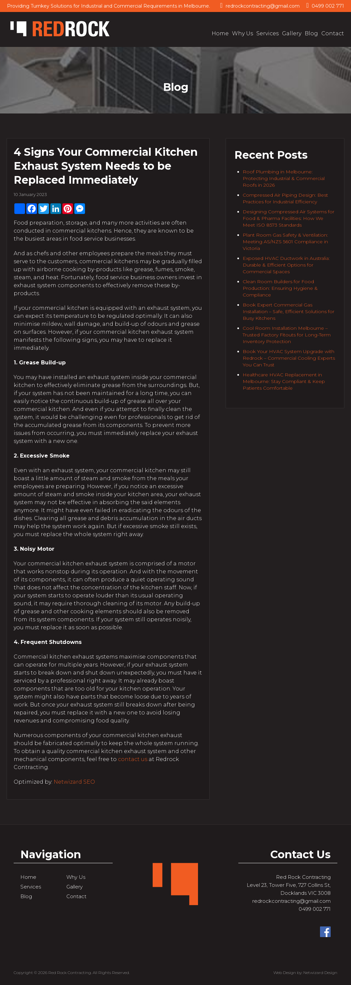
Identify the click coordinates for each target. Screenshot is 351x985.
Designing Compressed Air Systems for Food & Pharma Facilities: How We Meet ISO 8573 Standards (288, 218)
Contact (332, 33)
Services (267, 33)
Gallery (291, 33)
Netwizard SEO (74, 782)
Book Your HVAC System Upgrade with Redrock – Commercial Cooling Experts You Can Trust (289, 358)
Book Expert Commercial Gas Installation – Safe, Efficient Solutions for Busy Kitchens (288, 311)
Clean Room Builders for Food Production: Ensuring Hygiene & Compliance (280, 288)
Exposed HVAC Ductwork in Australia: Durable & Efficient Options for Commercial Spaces (286, 265)
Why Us (242, 33)
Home (220, 33)
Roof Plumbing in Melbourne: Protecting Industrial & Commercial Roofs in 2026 (284, 178)
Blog (311, 33)
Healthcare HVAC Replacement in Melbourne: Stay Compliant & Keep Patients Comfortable (284, 381)
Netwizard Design (320, 972)
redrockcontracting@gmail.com (259, 5)
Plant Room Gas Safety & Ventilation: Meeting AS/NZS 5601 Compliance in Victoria (285, 241)
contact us (132, 759)
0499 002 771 (325, 5)
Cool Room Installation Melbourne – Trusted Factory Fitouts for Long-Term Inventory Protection (287, 334)
